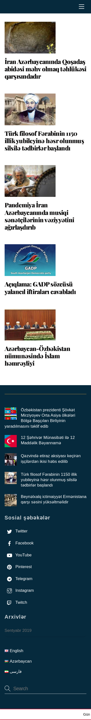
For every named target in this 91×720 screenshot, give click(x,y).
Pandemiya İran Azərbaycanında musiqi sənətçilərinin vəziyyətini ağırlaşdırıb (39, 216)
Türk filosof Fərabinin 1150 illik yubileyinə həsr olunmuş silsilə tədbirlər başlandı (44, 140)
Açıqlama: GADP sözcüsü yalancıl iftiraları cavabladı (40, 287)
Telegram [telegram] (19, 578)
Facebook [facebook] (19, 543)
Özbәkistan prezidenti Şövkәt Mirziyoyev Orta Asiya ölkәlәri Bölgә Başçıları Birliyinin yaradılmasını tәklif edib (40, 418)
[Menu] (81, 6)
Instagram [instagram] (19, 590)
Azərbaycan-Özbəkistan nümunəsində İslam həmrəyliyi (37, 355)
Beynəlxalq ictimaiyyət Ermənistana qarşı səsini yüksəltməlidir (53, 499)
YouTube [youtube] (18, 555)
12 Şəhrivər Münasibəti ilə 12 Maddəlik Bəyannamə (48, 440)
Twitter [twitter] (16, 531)
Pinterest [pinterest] (18, 566)
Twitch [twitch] (16, 602)
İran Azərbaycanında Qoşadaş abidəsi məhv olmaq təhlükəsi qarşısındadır (45, 68)
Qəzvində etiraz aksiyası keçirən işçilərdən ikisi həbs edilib (51, 459)
